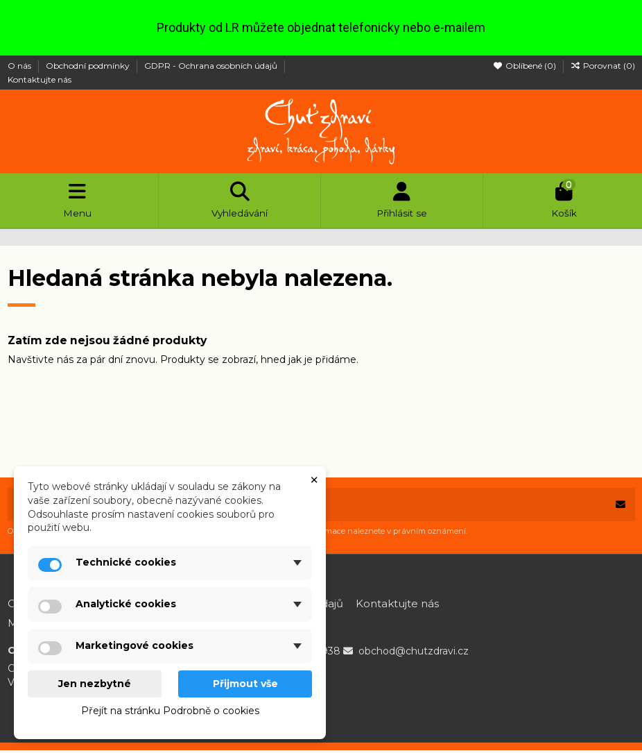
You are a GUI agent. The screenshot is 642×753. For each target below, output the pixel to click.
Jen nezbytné (94, 683)
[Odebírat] (620, 507)
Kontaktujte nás (39, 79)
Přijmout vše (245, 683)
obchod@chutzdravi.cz (413, 654)
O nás (20, 65)
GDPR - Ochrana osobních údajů (211, 65)
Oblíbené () (525, 65)
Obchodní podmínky (89, 65)
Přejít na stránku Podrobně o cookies (170, 710)
